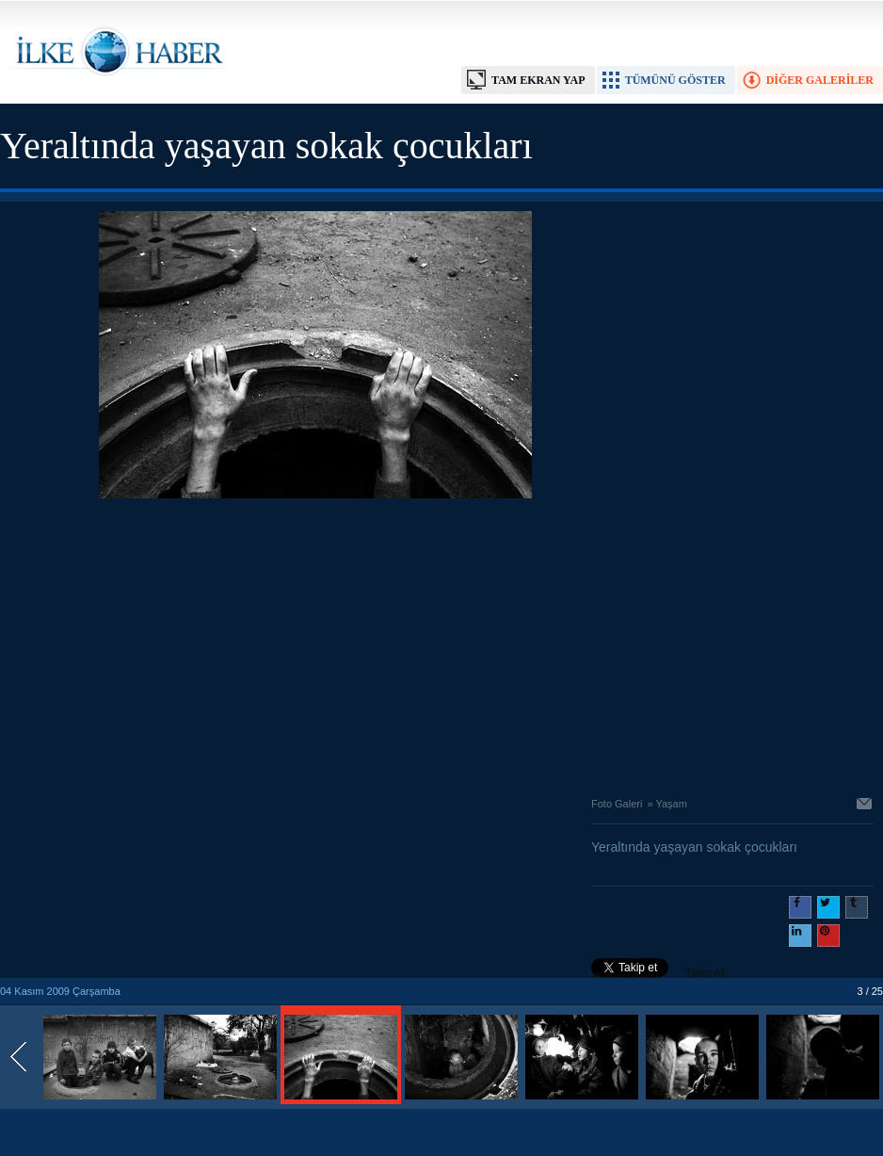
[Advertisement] (315, 642)
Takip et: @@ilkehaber (659, 975)
